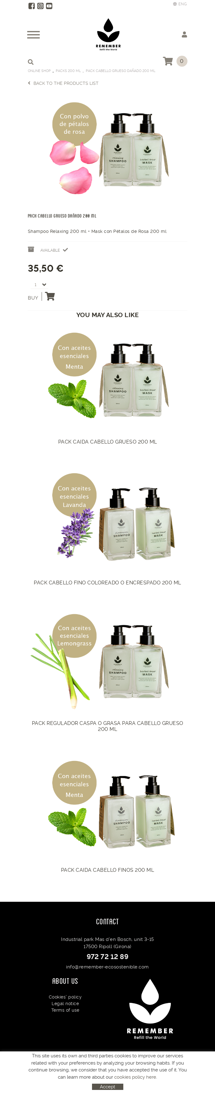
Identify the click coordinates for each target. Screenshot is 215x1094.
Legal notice (65, 1003)
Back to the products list (63, 83)
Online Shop (39, 71)
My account (184, 34)
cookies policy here (135, 1077)
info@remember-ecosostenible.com (107, 967)
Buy (41, 296)
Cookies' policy (65, 996)
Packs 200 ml (68, 71)
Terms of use (65, 1010)
